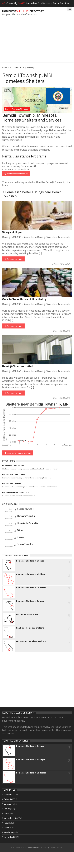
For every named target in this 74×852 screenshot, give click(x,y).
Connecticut (9, 836)
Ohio (6, 813)
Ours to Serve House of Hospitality (24, 299)
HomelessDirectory (23, 11)
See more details (13, 258)
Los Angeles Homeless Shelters (31, 641)
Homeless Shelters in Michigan (30, 574)
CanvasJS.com (66, 445)
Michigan (7, 803)
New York (8, 794)
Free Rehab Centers (11, 483)
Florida (7, 808)
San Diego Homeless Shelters (30, 627)
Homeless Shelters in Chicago (30, 560)
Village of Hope (11, 232)
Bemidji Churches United (17, 366)
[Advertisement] (37, 41)
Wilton (20, 530)
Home (4, 67)
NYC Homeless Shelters (27, 614)
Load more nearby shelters (18, 452)
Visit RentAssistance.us (16, 173)
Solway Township (25, 544)
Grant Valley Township (27, 523)
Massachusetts (10, 818)
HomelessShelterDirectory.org (37, 847)
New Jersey (9, 832)
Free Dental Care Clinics (13, 474)
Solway (20, 537)
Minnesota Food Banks (13, 465)
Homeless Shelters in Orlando (30, 601)
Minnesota (14, 67)
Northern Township (26, 516)
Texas (6, 822)
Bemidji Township (27, 67)
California (8, 799)
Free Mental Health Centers (15, 492)
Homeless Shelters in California (31, 587)
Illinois (6, 827)
